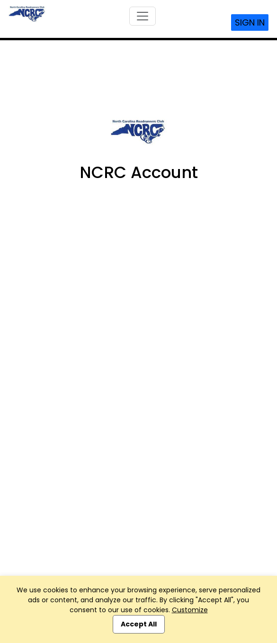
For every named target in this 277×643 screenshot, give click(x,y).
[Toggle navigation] (142, 16)
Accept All (139, 624)
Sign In (250, 22)
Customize (190, 610)
